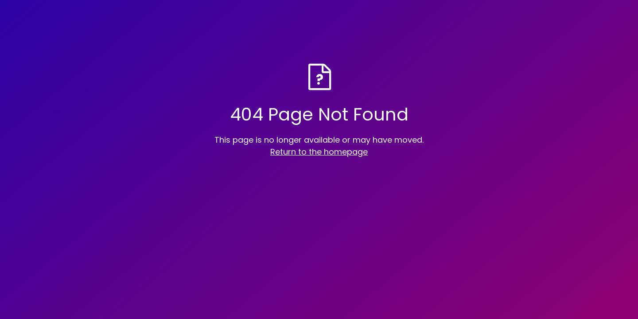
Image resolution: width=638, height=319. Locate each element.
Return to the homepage (319, 151)
